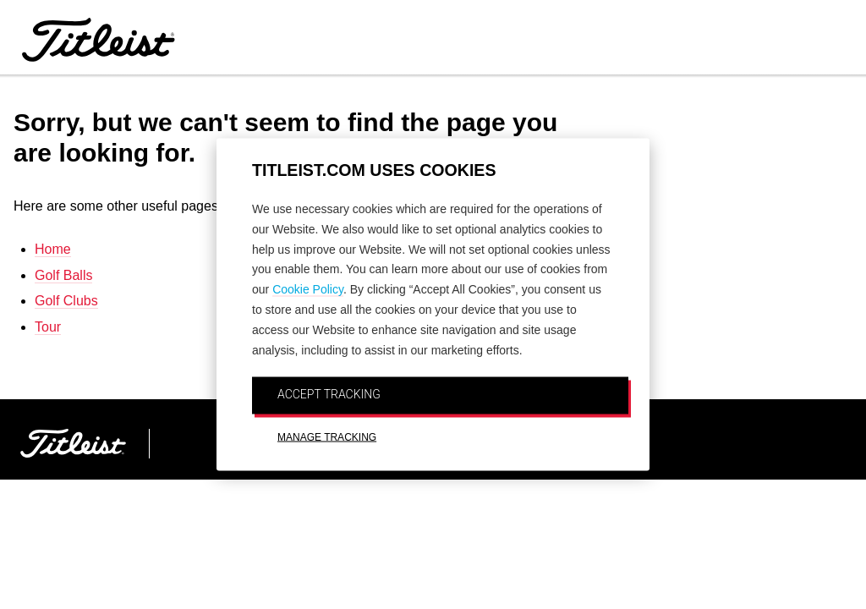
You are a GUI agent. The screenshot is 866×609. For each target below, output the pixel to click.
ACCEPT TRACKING (329, 394)
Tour (48, 327)
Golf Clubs (66, 301)
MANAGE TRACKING (326, 437)
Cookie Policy (307, 289)
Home (53, 249)
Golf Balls (63, 275)
